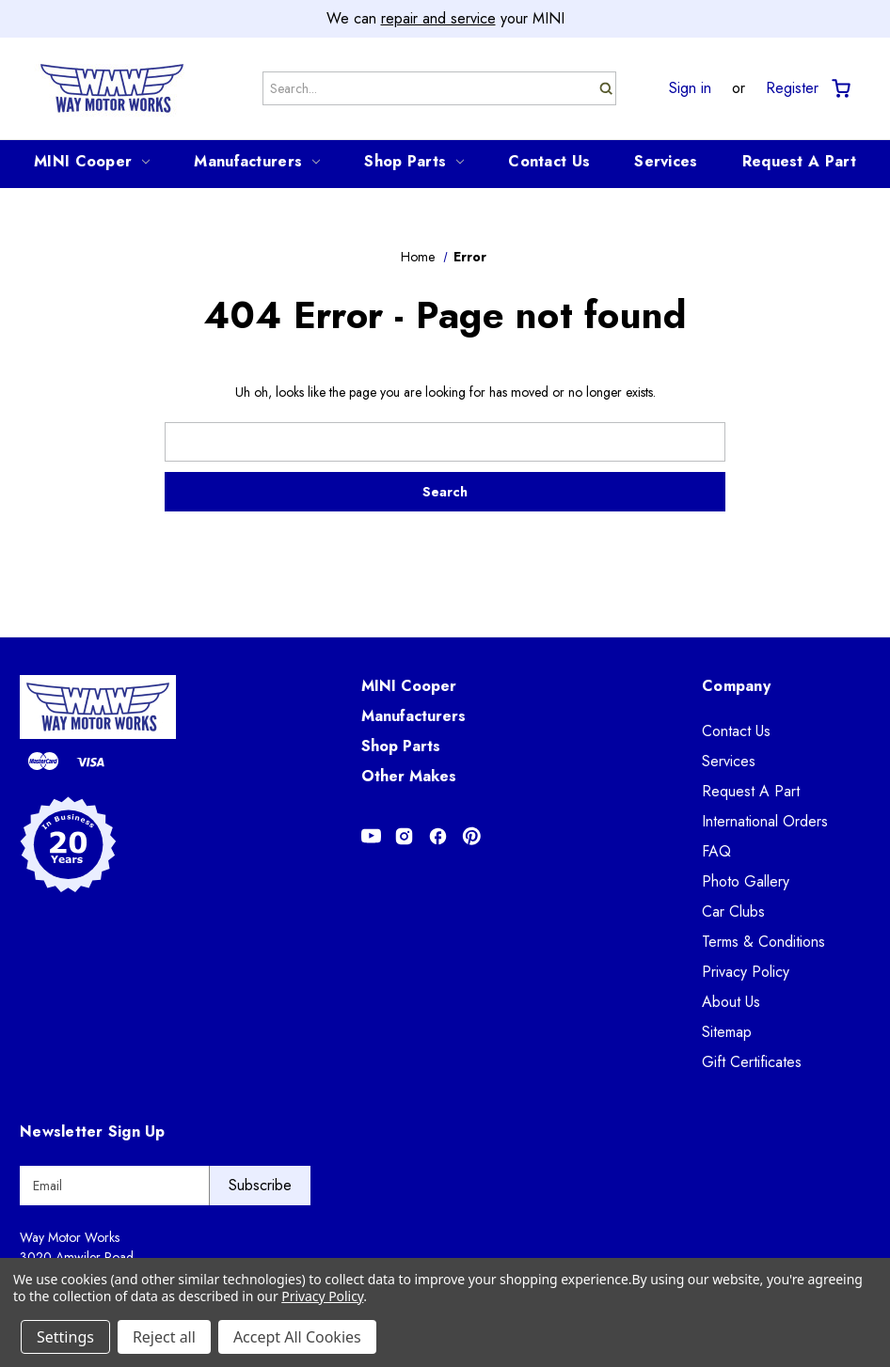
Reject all (164, 1337)
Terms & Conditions (763, 941)
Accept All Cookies (297, 1337)
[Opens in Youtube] (371, 836)
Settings (65, 1337)
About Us (731, 1002)
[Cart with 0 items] (839, 89)
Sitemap (727, 1032)
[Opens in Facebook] (438, 836)
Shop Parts (414, 161)
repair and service (438, 18)
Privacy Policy (745, 971)
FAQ (716, 851)
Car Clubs (733, 911)
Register (792, 88)
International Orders (765, 821)
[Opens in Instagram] (404, 836)
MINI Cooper (92, 161)
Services (665, 161)
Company (736, 686)
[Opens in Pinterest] (472, 836)
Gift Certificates (752, 1062)
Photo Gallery (745, 881)
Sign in (690, 88)
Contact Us (549, 161)
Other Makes (408, 776)
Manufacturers (257, 161)
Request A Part (799, 161)
